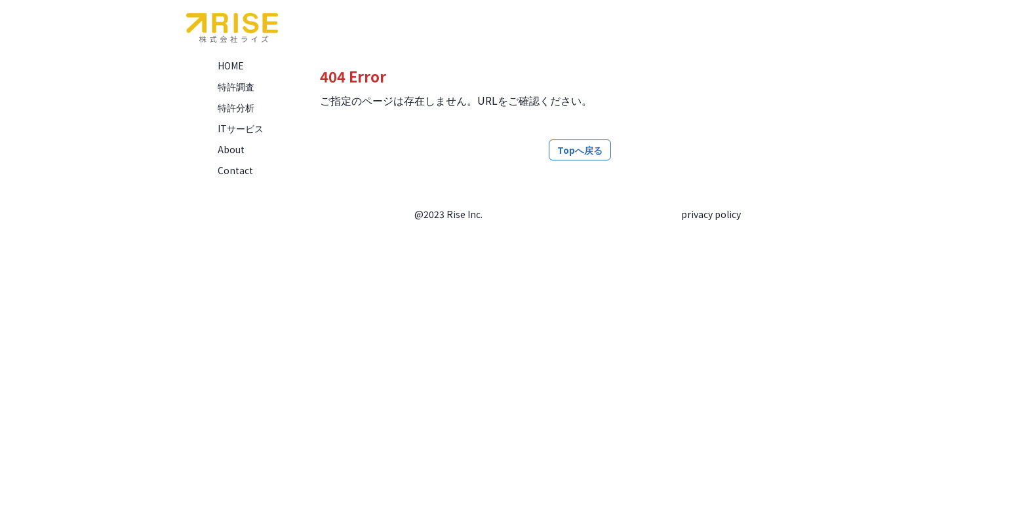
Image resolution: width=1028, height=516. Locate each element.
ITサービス (241, 128)
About (231, 149)
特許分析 (236, 107)
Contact (235, 170)
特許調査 (236, 86)
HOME (231, 65)
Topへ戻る (580, 150)
